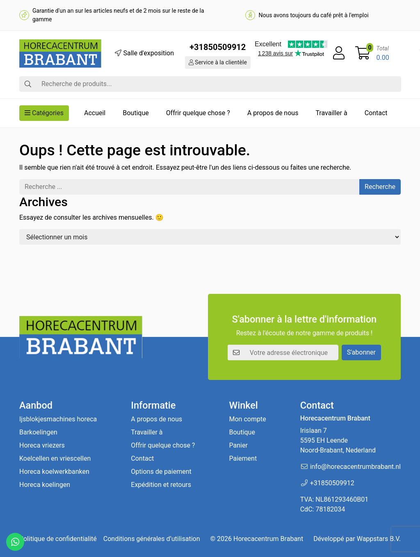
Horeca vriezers (42, 445)
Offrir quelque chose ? (198, 113)
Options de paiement (161, 471)
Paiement (243, 458)
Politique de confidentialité (58, 539)
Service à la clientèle (218, 62)
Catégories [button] (44, 113)
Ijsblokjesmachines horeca (58, 419)
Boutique (135, 113)
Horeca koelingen (44, 485)
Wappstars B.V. (379, 539)
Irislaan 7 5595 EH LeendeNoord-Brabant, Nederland (338, 440)
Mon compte (247, 419)
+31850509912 (217, 47)
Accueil (94, 113)
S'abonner (361, 352)
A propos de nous (273, 113)
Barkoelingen (38, 432)
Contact (376, 113)
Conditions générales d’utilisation (151, 539)
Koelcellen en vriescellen (55, 458)
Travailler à (331, 113)
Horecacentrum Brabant (268, 539)
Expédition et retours (161, 485)
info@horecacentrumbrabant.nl (355, 467)
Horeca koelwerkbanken (54, 471)
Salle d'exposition (144, 53)
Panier (238, 445)
